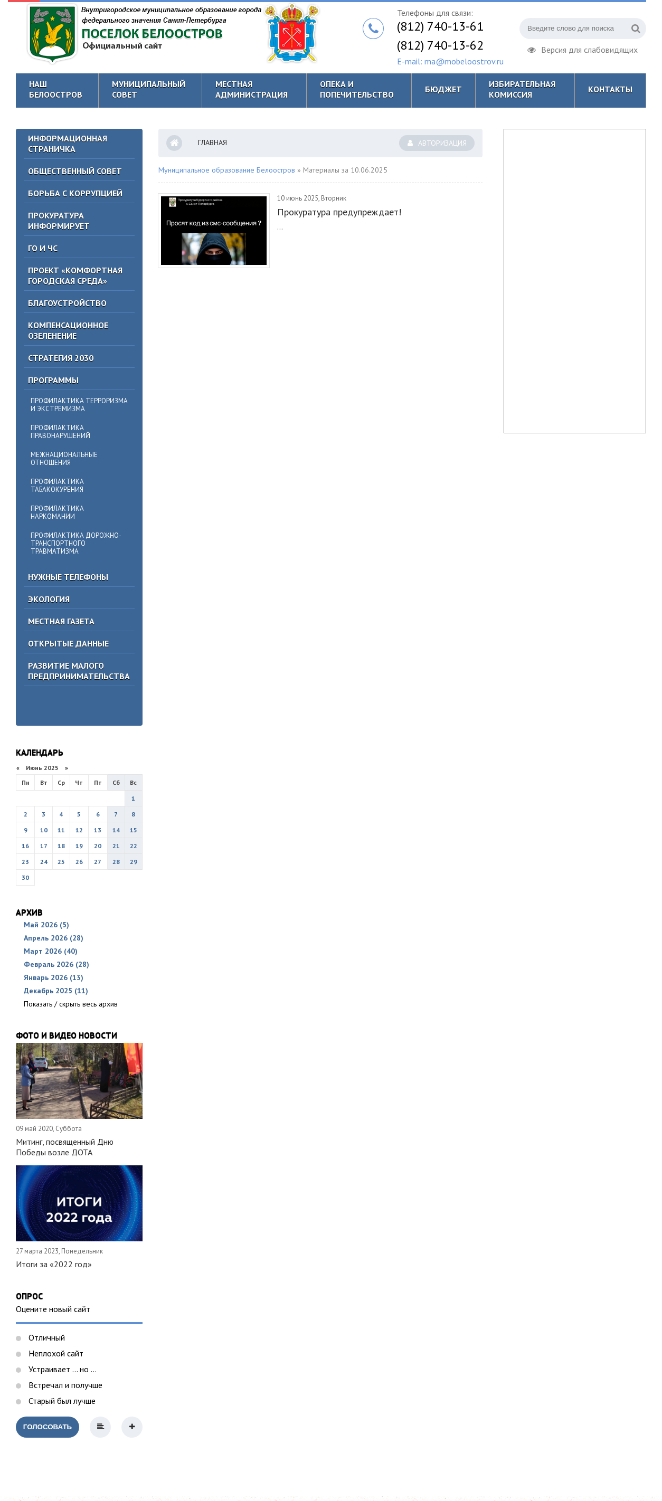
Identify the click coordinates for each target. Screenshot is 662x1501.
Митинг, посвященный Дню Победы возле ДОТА (65, 1146)
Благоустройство (67, 303)
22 (133, 846)
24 (44, 862)
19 (79, 846)
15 (133, 830)
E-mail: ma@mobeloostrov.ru (450, 61)
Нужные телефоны (68, 577)
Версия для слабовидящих (582, 48)
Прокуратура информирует (59, 220)
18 (61, 846)
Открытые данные (68, 643)
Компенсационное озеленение (68, 330)
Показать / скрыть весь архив (71, 1004)
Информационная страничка (67, 143)
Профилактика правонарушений (60, 431)
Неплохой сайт (54, 1353)
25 (61, 862)
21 (116, 846)
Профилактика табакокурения (57, 485)
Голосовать (47, 1427)
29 (133, 862)
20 (97, 846)
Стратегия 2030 (60, 358)
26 (79, 862)
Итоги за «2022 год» (54, 1264)
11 (61, 830)
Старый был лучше (61, 1400)
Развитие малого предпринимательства (79, 670)
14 (116, 830)
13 (97, 830)
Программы (53, 380)
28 (116, 862)
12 (79, 830)
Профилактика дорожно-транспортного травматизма (76, 543)
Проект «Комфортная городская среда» (75, 275)
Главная (212, 142)
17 (44, 846)
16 (25, 846)
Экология (49, 599)
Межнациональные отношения (64, 458)
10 (44, 830)
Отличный (45, 1337)
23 (25, 862)
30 (25, 877)
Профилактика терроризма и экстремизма (79, 404)
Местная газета (61, 621)
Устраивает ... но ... (61, 1369)
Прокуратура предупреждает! (339, 212)
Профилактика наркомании (57, 512)
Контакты (610, 89)
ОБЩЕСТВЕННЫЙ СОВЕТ (75, 171)
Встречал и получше (64, 1385)
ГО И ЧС (43, 248)
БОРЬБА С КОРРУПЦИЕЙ (75, 193)
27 (97, 862)
